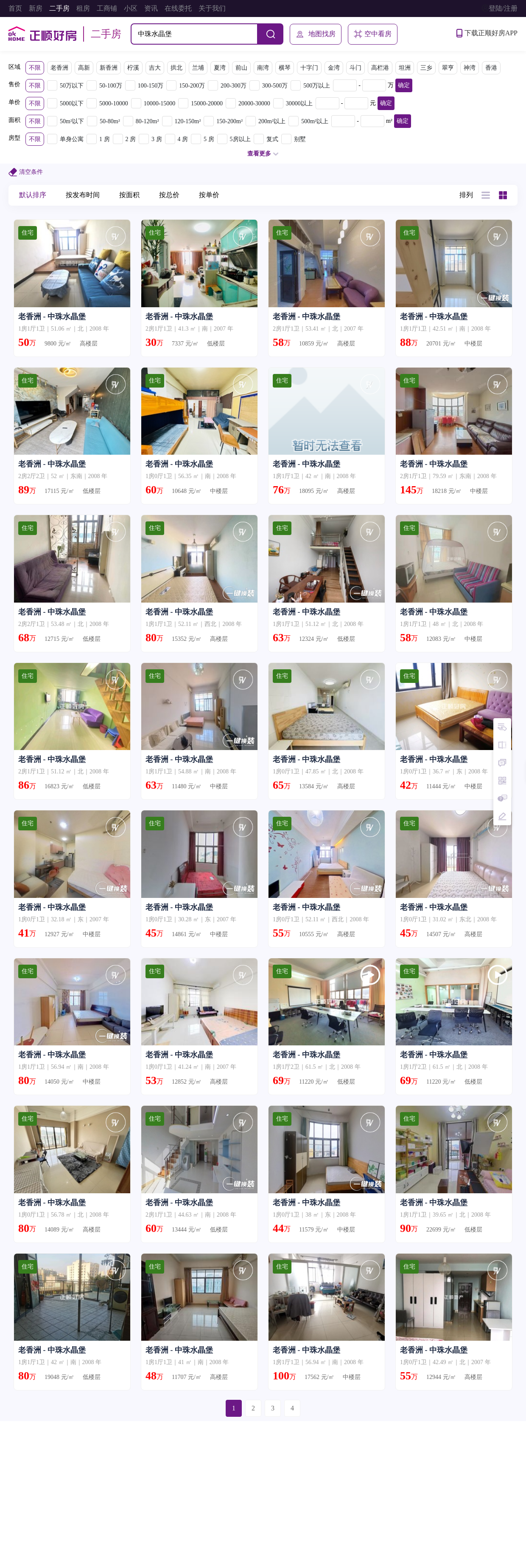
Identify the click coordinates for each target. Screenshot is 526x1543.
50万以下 (72, 85)
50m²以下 (72, 121)
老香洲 (59, 68)
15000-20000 (207, 103)
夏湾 (220, 68)
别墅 (300, 139)
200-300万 (233, 85)
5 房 (209, 139)
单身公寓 (72, 139)
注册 (511, 8)
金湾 (334, 68)
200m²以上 (271, 121)
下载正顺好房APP (487, 33)
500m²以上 (314, 121)
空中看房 (373, 34)
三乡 (426, 68)
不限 (35, 68)
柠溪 (133, 68)
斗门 (355, 68)
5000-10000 (113, 103)
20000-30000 (254, 103)
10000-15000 (160, 103)
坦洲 (405, 68)
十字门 (309, 68)
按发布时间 (83, 194)
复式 (272, 139)
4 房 (183, 139)
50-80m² (110, 121)
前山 (241, 68)
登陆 (495, 8)
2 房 (131, 139)
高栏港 (380, 68)
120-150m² (188, 121)
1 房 (104, 139)
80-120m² (147, 121)
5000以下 (72, 103)
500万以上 (316, 85)
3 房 (156, 139)
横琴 (285, 68)
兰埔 (198, 68)
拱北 (176, 68)
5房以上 (240, 139)
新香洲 (109, 68)
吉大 (155, 68)
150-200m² (229, 121)
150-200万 (192, 85)
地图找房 (316, 34)
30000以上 (299, 103)
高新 (84, 68)
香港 (491, 68)
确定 (404, 85)
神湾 (470, 68)
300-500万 (275, 85)
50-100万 (110, 85)
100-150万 (151, 85)
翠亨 (448, 68)
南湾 (263, 68)
